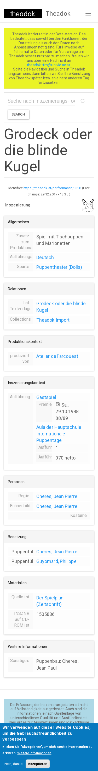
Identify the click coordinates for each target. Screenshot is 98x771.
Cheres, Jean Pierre (56, 496)
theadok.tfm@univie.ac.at (49, 65)
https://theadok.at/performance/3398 (52, 188)
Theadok (58, 13)
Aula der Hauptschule (58, 427)
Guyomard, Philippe (56, 561)
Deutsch (45, 257)
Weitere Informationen (34, 757)
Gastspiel (46, 397)
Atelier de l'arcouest (57, 356)
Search (18, 114)
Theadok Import (53, 320)
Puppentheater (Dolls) (59, 267)
